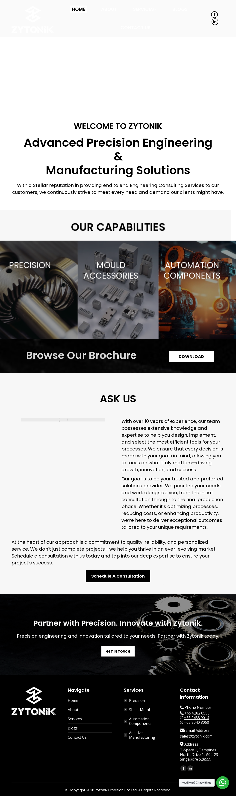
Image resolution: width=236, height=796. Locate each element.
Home (73, 700)
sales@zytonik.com (196, 736)
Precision (137, 700)
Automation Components (140, 721)
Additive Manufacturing (142, 735)
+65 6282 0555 (197, 713)
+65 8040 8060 (196, 722)
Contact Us (77, 737)
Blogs (73, 728)
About (73, 709)
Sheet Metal (139, 709)
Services (75, 719)
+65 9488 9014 (196, 717)
